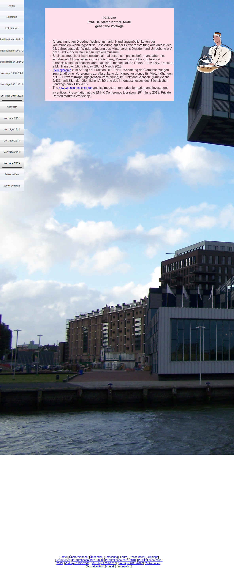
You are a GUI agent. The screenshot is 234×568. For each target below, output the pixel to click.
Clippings (152, 557)
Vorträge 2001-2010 (104, 563)
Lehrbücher (63, 560)
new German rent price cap (75, 87)
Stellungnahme (62, 70)
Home (63, 557)
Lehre (123, 557)
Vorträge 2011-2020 (130, 563)
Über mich (96, 557)
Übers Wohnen (78, 557)
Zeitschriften (152, 563)
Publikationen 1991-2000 (87, 560)
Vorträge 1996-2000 (77, 563)
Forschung (111, 557)
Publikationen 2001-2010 (120, 560)
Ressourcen (137, 557)
